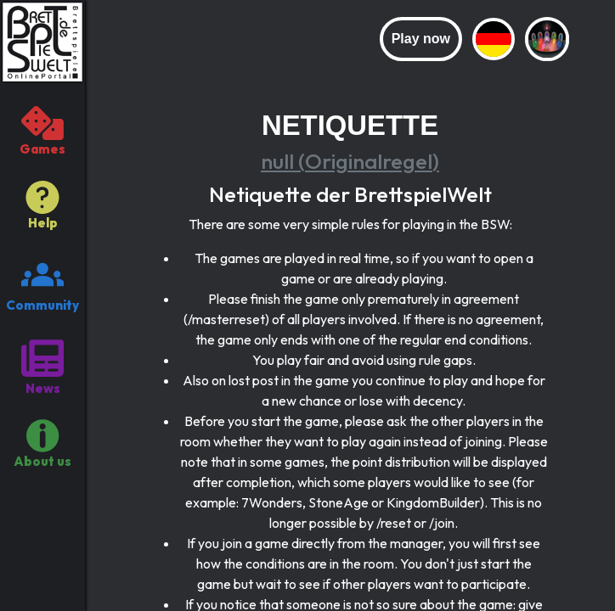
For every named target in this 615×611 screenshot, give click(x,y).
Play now (421, 38)
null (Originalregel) (350, 161)
